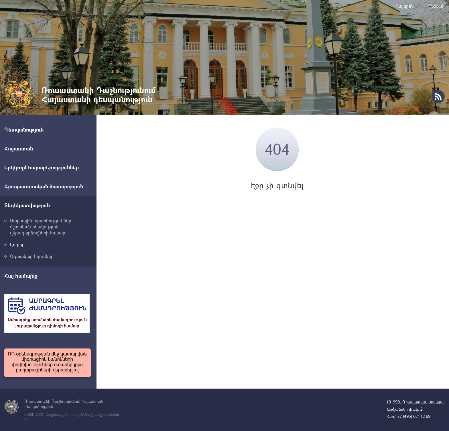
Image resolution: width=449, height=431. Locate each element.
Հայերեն (404, 6)
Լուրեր (17, 244)
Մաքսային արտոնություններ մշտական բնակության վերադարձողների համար (40, 227)
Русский (436, 6)
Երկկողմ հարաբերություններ (41, 167)
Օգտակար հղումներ (32, 256)
